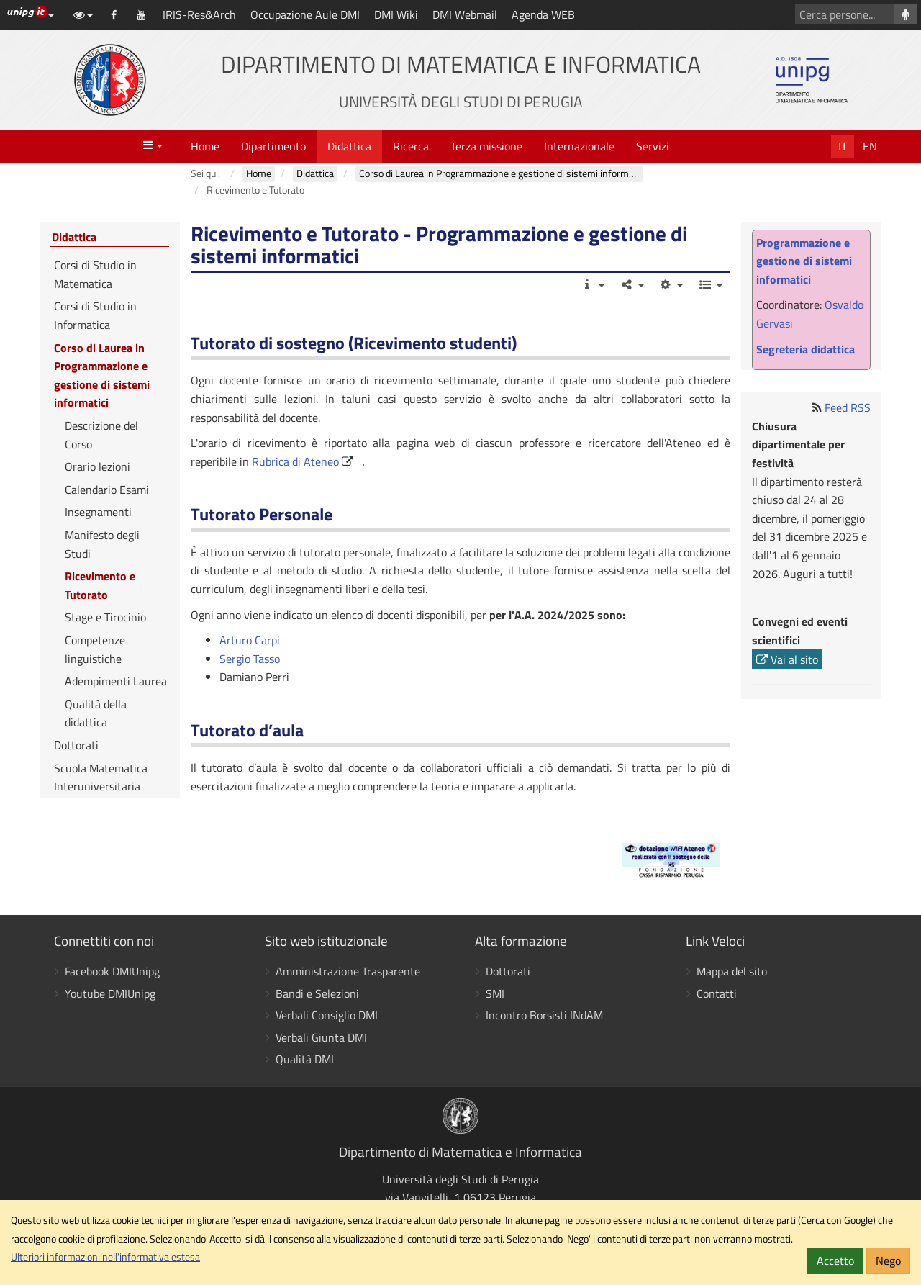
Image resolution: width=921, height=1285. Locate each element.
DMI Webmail (464, 14)
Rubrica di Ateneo (295, 461)
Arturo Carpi (249, 640)
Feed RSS (848, 407)
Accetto (835, 1260)
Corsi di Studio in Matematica (95, 274)
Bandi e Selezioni (317, 993)
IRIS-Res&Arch (199, 14)
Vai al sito (787, 659)
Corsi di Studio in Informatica (95, 315)
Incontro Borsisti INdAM (544, 1015)
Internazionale (579, 146)
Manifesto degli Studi (102, 544)
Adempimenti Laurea (116, 681)
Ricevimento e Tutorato (100, 585)
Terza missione (486, 146)
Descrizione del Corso (101, 435)
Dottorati (76, 745)
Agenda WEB (543, 14)
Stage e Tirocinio (105, 617)
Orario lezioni (97, 466)
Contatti (717, 993)
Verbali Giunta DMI (321, 1037)
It (842, 146)
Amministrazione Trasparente (348, 971)
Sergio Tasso (249, 658)
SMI (495, 993)
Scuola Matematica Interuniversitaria (101, 777)
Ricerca (411, 146)
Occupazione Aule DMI (305, 14)
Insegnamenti (98, 511)
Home (205, 146)
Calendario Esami (107, 489)
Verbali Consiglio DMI (327, 1015)
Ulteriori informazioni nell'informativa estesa (105, 1257)
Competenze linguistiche (95, 649)
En (870, 146)
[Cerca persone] (905, 14)
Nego (888, 1260)
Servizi (652, 146)
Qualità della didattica (96, 713)
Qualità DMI (305, 1059)
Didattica (349, 146)
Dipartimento (273, 146)
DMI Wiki (396, 14)
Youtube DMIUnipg (110, 993)
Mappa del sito (732, 971)
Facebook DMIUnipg (112, 971)
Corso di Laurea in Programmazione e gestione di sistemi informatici (102, 375)
